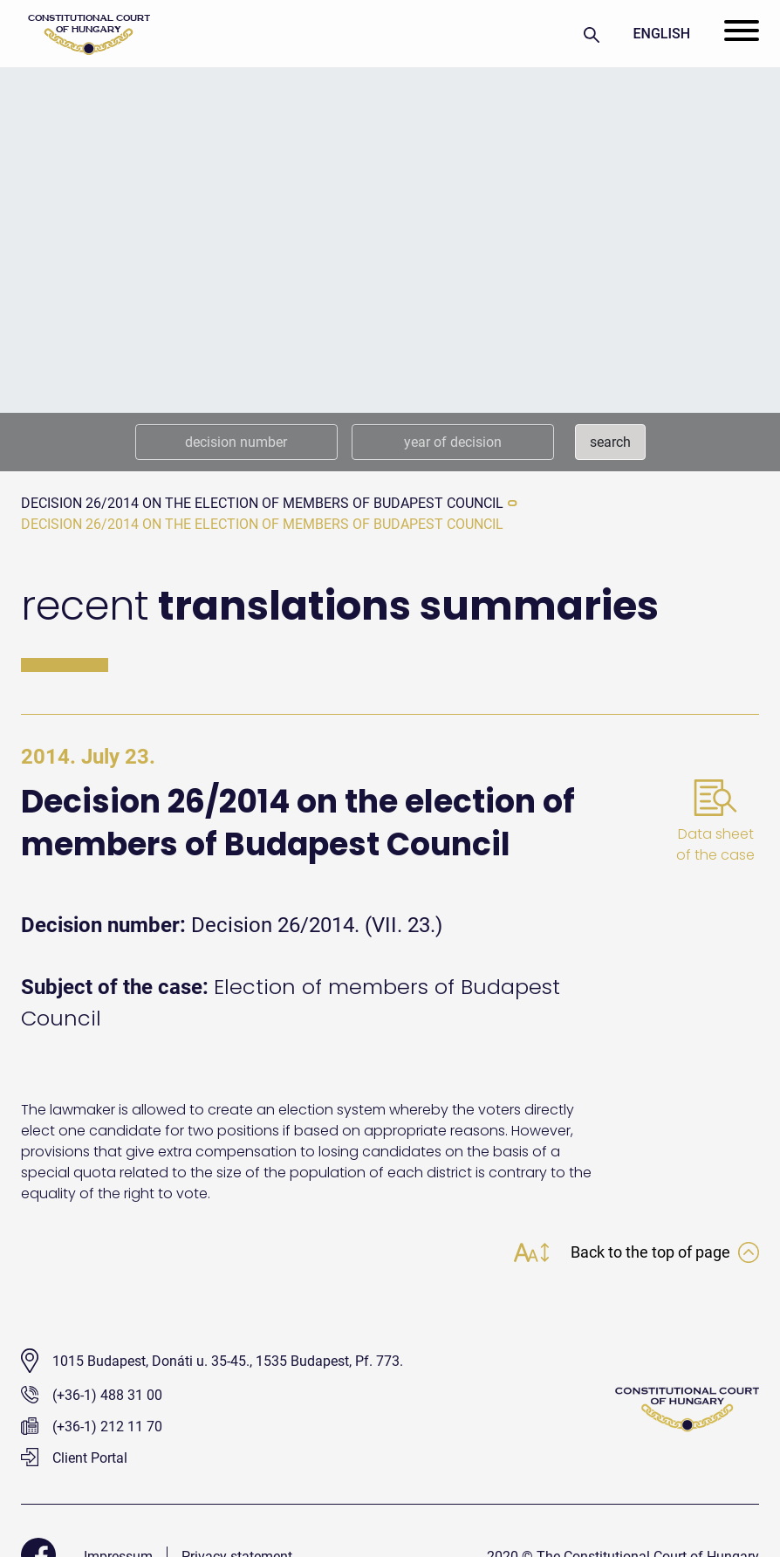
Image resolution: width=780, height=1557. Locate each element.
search (610, 442)
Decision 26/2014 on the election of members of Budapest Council (262, 503)
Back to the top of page (665, 1252)
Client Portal (74, 1458)
